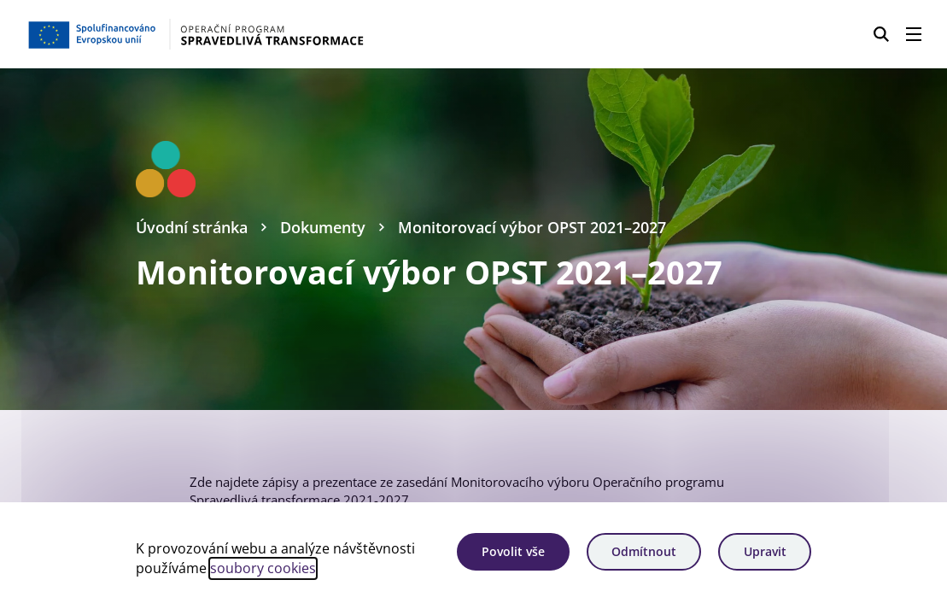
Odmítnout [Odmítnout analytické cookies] (643, 551)
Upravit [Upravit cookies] (765, 551)
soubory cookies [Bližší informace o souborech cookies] (263, 568)
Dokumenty (322, 226)
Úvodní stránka (192, 226)
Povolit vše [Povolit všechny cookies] (513, 551)
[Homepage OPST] (238, 34)
